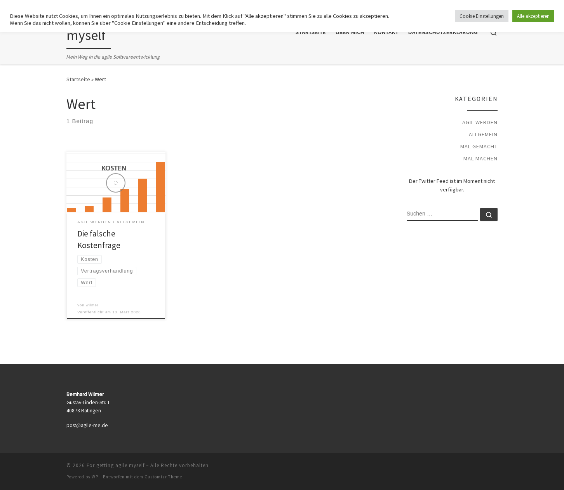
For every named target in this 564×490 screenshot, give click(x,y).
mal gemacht (479, 146)
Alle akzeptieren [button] (533, 16)
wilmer (92, 305)
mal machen (480, 158)
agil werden (480, 122)
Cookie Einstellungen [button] (482, 16)
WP (95, 477)
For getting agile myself (115, 465)
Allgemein (483, 134)
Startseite (78, 79)
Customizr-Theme (163, 477)
